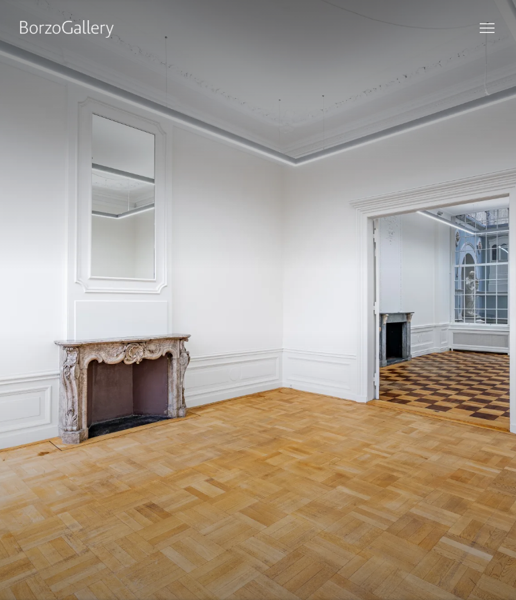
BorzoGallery (67, 29)
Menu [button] (486, 29)
